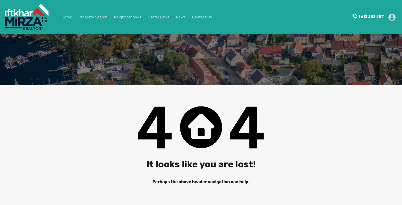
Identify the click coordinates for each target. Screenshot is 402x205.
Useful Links (158, 17)
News (181, 17)
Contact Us (202, 17)
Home (67, 17)
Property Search (92, 17)
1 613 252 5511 (371, 16)
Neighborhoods (127, 17)
